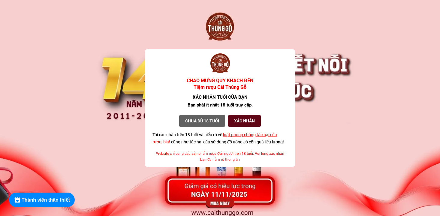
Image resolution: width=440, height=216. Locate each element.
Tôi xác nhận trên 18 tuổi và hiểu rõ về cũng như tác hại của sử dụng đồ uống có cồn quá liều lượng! (218, 138)
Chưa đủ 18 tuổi (202, 120)
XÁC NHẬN (244, 120)
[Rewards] (42, 200)
